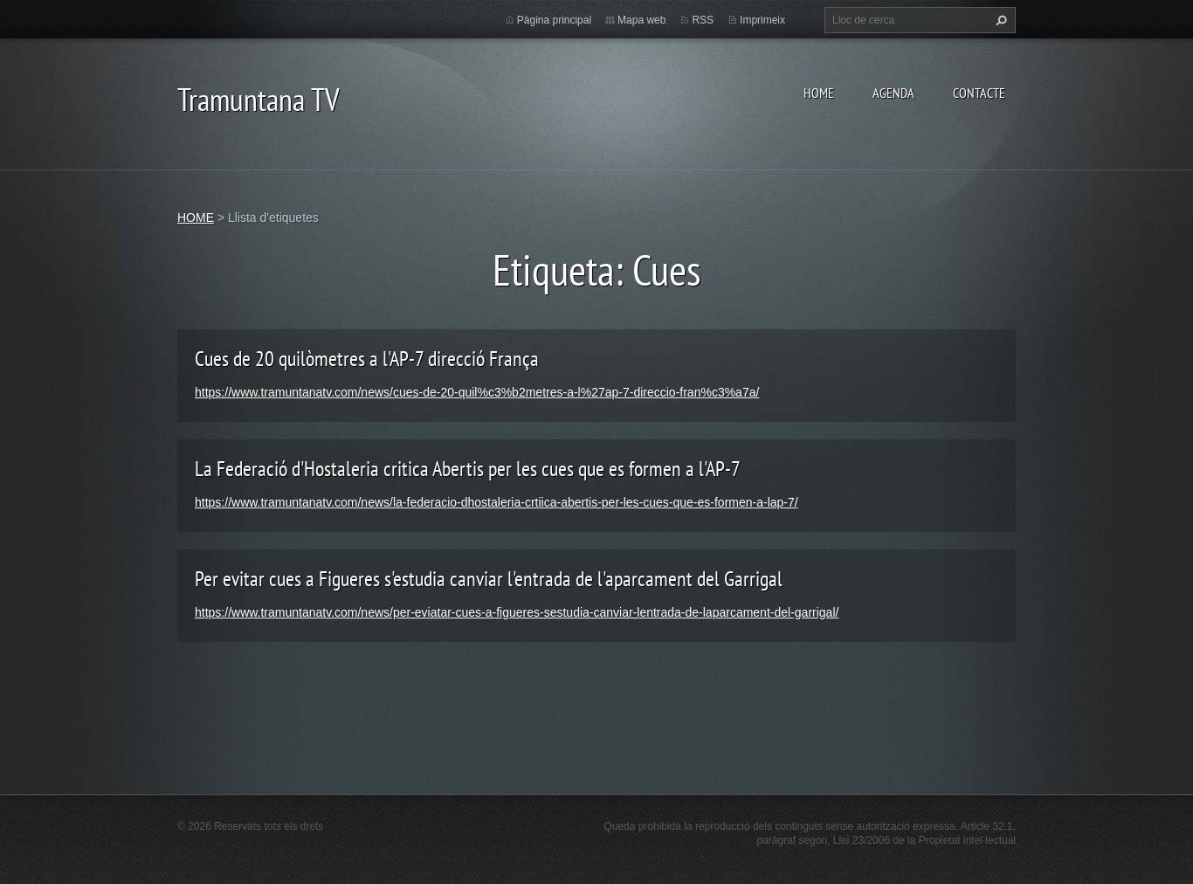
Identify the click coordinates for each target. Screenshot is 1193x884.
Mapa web (641, 20)
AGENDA (893, 92)
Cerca (999, 20)
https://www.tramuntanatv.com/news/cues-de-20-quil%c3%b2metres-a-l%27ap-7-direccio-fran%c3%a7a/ (477, 392)
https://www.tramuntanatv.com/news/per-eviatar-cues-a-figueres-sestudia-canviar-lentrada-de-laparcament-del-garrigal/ (516, 612)
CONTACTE (979, 92)
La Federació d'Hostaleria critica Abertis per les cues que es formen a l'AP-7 (468, 468)
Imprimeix (762, 20)
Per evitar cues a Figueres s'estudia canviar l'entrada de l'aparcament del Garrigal (489, 578)
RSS (703, 20)
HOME (818, 92)
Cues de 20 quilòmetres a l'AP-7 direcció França (367, 358)
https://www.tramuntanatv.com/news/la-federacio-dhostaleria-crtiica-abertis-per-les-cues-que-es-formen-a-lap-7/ (496, 502)
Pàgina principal (554, 20)
